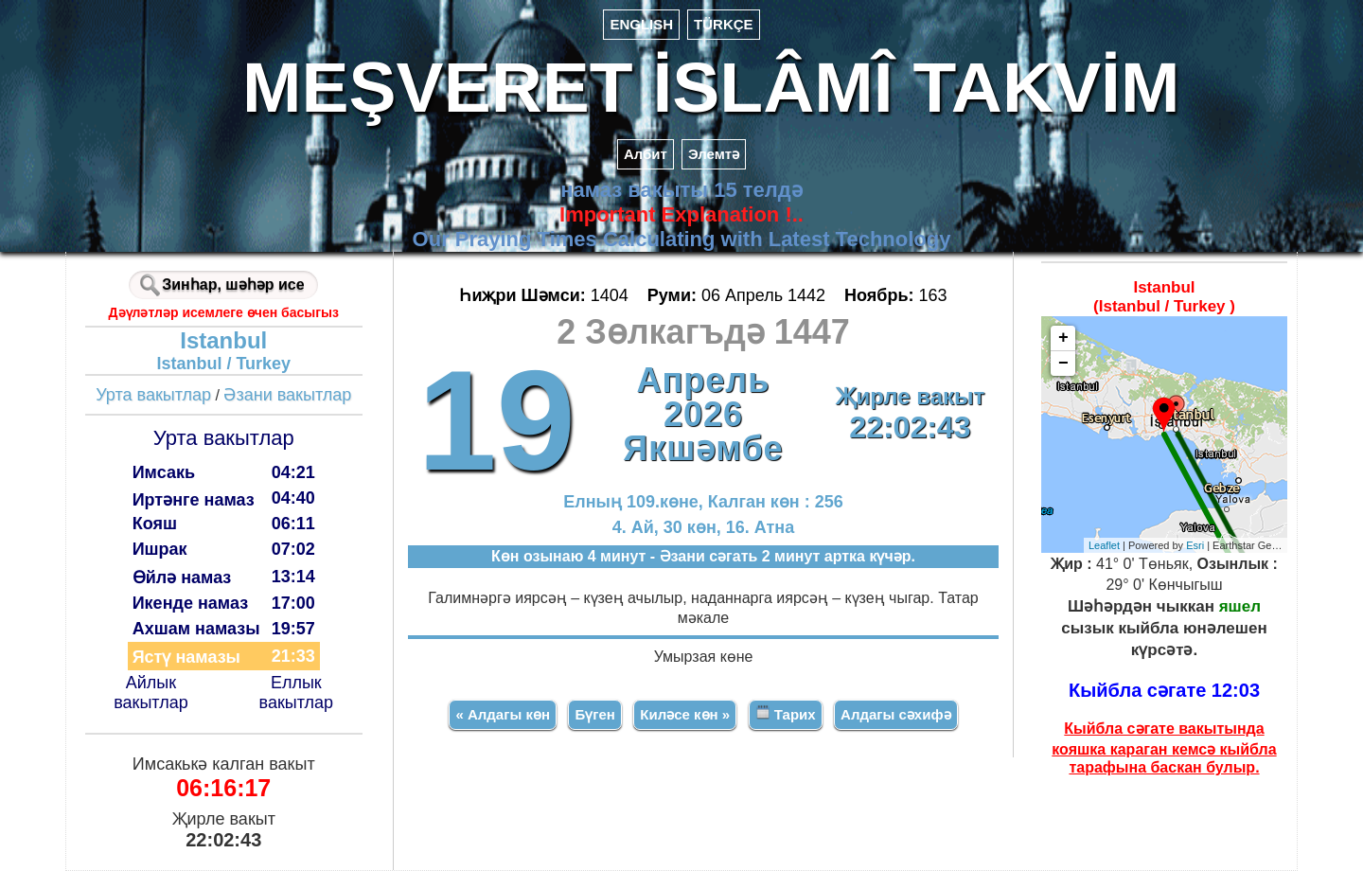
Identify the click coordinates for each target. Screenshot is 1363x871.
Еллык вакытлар (296, 692)
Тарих (785, 713)
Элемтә (713, 154)
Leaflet (1104, 545)
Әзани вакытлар (287, 394)
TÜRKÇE (723, 24)
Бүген (594, 714)
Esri (1195, 545)
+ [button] (1063, 338)
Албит (645, 154)
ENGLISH (641, 24)
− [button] (1063, 363)
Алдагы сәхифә (895, 714)
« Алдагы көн (502, 714)
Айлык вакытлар (151, 692)
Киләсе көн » (685, 714)
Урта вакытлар (153, 394)
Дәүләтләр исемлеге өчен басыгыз (224, 312)
